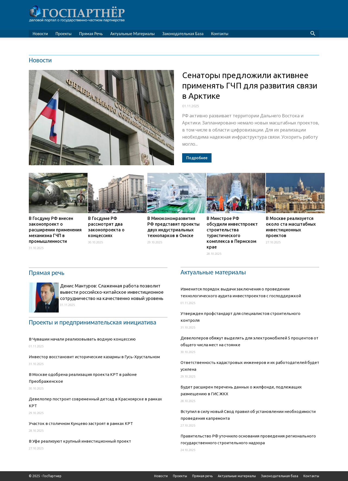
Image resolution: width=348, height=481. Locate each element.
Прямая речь (91, 33)
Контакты (219, 33)
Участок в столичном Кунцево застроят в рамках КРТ (81, 423)
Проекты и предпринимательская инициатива (92, 322)
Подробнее (196, 158)
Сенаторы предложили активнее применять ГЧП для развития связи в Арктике (249, 85)
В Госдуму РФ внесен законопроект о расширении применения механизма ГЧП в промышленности (55, 230)
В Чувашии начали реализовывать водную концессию (82, 339)
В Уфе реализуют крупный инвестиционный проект (80, 441)
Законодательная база (183, 33)
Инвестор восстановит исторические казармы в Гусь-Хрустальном (94, 356)
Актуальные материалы (132, 33)
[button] (312, 34)
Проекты (63, 33)
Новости (40, 33)
